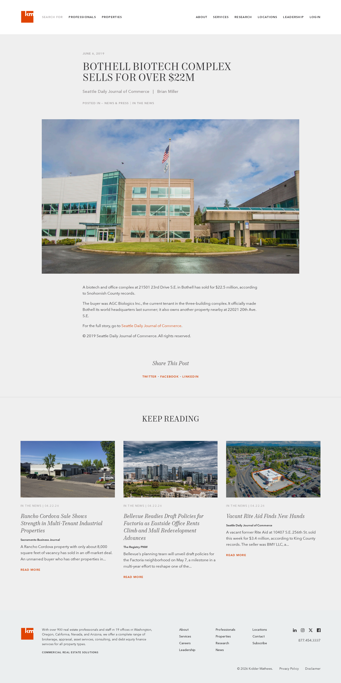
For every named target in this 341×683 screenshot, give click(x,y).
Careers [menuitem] (185, 643)
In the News (143, 103)
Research (243, 17)
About (201, 17)
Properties (112, 17)
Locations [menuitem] (260, 629)
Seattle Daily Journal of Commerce (151, 325)
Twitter (149, 376)
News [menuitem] (220, 650)
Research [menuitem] (222, 643)
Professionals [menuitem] (225, 629)
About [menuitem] (184, 629)
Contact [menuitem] (259, 636)
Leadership (293, 17)
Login (315, 17)
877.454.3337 (309, 640)
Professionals (82, 17)
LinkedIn (190, 376)
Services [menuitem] (185, 636)
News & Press (116, 103)
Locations (267, 17)
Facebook (169, 376)
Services (221, 17)
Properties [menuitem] (223, 636)
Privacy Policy (289, 668)
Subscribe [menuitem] (260, 643)
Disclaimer (312, 668)
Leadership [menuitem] (187, 650)
